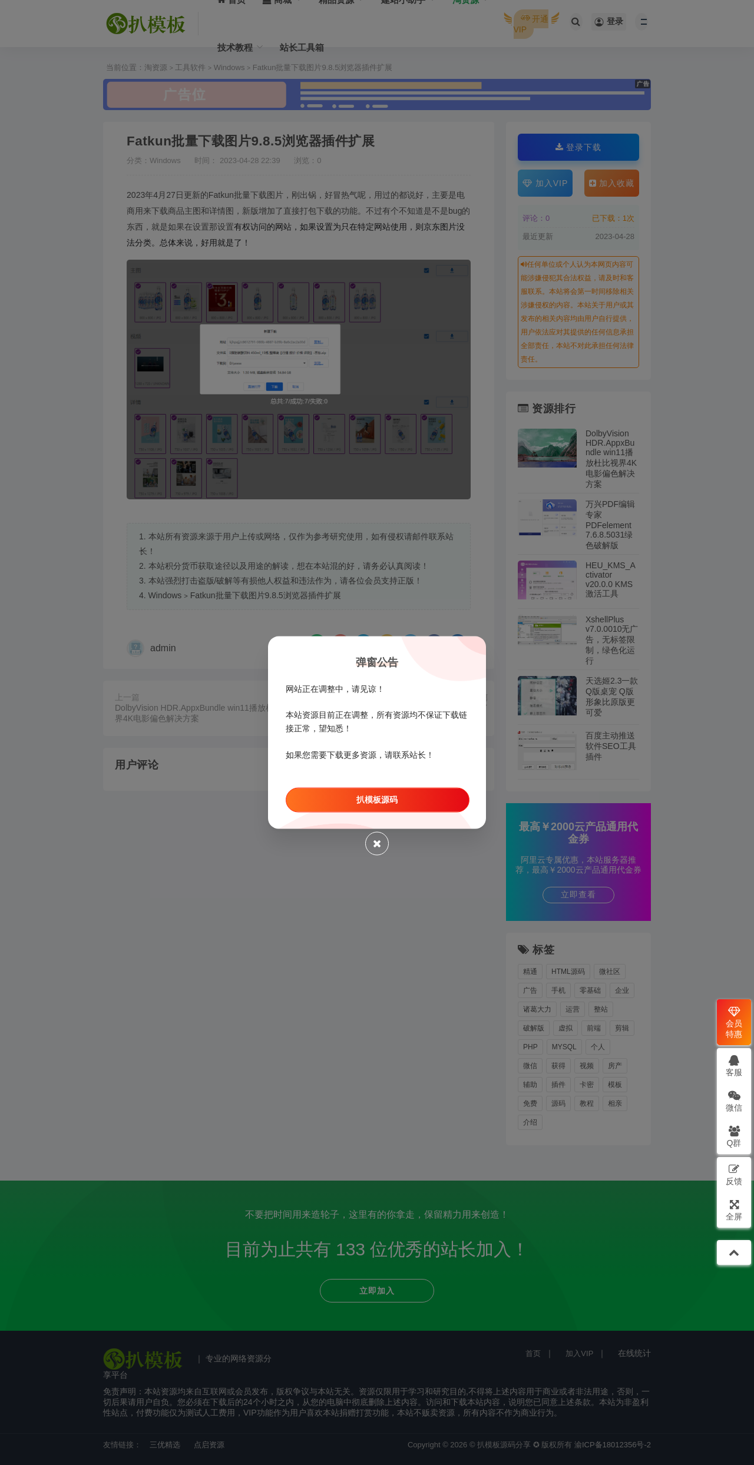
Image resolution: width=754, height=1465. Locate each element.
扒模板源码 (377, 799)
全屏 (734, 1209)
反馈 (734, 1174)
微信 (734, 1100)
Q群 (734, 1136)
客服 (734, 1065)
